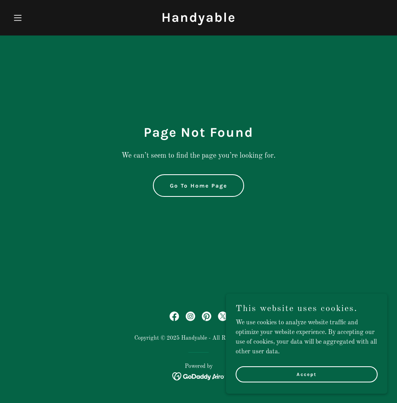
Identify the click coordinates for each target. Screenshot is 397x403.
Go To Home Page (198, 185)
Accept (307, 374)
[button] (38, 18)
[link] (198, 20)
